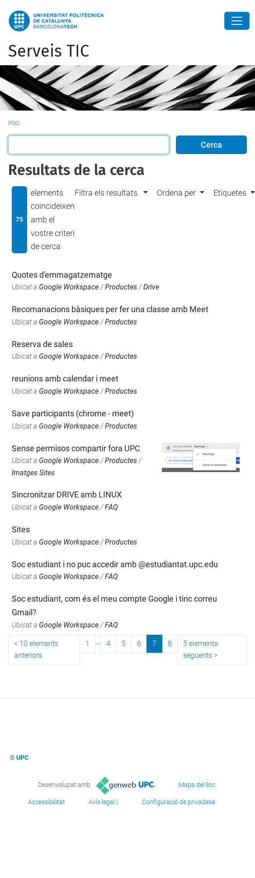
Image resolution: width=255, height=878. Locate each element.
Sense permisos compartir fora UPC (76, 448)
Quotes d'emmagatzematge (62, 275)
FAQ (111, 507)
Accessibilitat (46, 802)
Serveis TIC (48, 51)
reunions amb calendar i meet (65, 378)
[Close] (237, 21)
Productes (121, 287)
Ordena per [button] (176, 193)
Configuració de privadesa (178, 802)
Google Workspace (69, 287)
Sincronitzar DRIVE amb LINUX (67, 494)
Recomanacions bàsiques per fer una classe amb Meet (110, 309)
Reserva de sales (42, 344)
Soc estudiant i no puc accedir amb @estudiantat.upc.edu (115, 564)
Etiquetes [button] (229, 193)
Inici (13, 122)
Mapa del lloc (197, 784)
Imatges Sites (33, 472)
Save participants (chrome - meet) (73, 413)
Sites (21, 529)
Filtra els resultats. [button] (107, 193)
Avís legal (102, 802)
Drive (151, 287)
